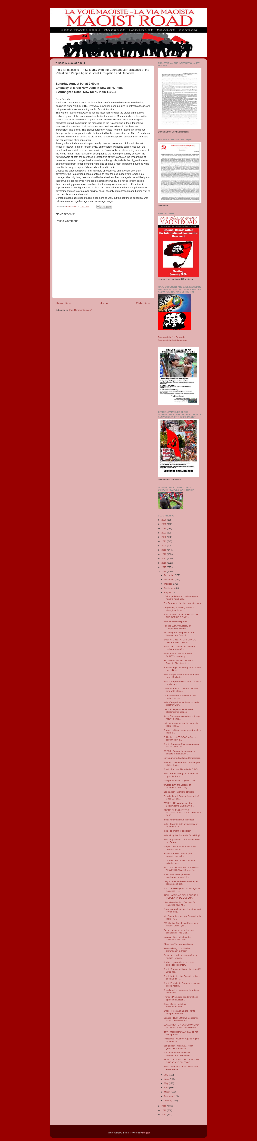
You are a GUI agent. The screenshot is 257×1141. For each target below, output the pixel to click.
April (166, 1087)
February (169, 1096)
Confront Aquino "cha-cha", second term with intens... (181, 689)
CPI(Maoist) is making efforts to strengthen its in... (179, 608)
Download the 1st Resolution (172, 337)
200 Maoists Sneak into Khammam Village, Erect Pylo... (181, 924)
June (166, 1079)
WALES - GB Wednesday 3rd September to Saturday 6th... (179, 804)
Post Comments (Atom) (80, 310)
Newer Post (64, 303)
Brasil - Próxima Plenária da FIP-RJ (181, 769)
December (169, 575)
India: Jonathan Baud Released (179, 819)
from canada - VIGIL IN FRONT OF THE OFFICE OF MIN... (181, 615)
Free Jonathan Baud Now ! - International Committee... (177, 1053)
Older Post (143, 303)
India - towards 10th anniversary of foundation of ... (181, 825)
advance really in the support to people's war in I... (179, 854)
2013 (164, 1106)
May (166, 1083)
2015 (164, 567)
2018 (164, 554)
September (170, 588)
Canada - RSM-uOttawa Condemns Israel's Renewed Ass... (181, 1019)
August (168, 592)
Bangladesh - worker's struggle (179, 792)
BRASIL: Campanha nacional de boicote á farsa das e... (179, 752)
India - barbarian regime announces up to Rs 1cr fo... (181, 774)
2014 (164, 571)
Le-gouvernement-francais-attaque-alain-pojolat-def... (181, 882)
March (167, 1092)
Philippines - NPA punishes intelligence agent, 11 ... (177, 875)
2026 (164, 520)
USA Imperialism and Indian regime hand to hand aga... (181, 597)
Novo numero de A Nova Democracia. (182, 758)
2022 (164, 537)
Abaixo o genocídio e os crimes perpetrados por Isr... (179, 963)
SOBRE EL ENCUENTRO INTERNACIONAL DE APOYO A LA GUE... (182, 813)
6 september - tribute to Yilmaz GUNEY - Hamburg (179, 654)
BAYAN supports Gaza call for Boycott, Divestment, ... (178, 661)
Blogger (146, 1132)
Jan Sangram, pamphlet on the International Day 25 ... (179, 634)
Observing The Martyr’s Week (178, 944)
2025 (164, 524)
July (166, 1075)
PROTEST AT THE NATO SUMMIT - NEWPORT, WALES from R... (181, 868)
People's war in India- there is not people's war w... (180, 847)
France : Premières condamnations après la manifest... (181, 998)
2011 (164, 1114)
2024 (164, 528)
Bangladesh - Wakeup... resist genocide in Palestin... (178, 1047)
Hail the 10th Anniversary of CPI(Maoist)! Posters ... (177, 627)
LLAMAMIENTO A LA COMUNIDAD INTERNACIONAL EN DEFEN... (181, 1026)
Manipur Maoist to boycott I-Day (179, 780)
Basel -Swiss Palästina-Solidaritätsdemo (175, 1005)
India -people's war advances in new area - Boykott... (181, 675)
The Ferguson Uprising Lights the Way (182, 603)
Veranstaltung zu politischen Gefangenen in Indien (177, 949)
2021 (164, 541)
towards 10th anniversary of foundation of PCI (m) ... (177, 786)
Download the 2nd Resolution (172, 340)
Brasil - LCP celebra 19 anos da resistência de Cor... (179, 647)
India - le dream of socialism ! (178, 831)
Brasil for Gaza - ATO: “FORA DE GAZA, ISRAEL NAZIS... (180, 641)
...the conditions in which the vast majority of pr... (180, 696)
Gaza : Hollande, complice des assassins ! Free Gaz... (179, 931)
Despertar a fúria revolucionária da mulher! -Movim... (181, 956)
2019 (164, 550)
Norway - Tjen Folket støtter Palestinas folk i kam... (177, 938)
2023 (164, 533)
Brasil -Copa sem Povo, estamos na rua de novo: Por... (181, 745)
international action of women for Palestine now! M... (180, 903)
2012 (164, 1110)
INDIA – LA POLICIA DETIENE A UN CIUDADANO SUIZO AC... (181, 1061)
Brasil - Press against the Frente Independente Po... (179, 1012)
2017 (164, 558)
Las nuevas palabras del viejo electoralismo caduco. (178, 710)
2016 (164, 563)
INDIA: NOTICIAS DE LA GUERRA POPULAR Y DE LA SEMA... (181, 896)
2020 (164, 545)
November (169, 579)
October (168, 584)
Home (104, 303)
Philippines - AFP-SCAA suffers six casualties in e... (181, 738)
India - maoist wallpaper (175, 621)
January (168, 1100)
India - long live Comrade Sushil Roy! (182, 835)
